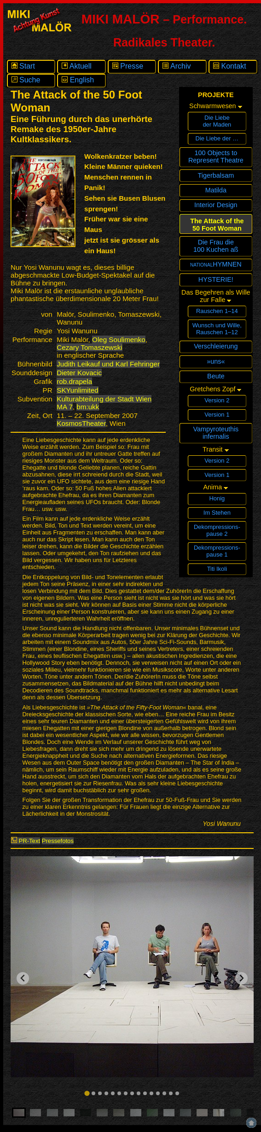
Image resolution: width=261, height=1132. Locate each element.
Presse (127, 66)
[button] (19, 1113)
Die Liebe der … (217, 138)
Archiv (176, 66)
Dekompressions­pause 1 (217, 551)
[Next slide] (241, 978)
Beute (216, 376)
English (78, 80)
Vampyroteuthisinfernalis (215, 432)
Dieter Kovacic (79, 373)
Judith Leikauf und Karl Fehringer (108, 364)
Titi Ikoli (217, 568)
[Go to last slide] (23, 978)
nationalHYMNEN (216, 264)
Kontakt (229, 66)
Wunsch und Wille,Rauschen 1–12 (217, 329)
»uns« (216, 361)
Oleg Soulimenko (118, 339)
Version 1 (216, 414)
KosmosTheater (81, 423)
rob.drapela (74, 381)
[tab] (86, 1093)
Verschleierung (216, 346)
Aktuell (77, 66)
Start (23, 66)
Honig (217, 498)
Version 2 (216, 400)
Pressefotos (58, 840)
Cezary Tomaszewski (89, 347)
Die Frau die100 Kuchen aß (215, 245)
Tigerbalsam (216, 175)
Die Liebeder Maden (217, 121)
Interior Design (216, 205)
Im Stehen (217, 512)
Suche (26, 80)
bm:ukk (87, 407)
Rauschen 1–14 (217, 311)
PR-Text (25, 840)
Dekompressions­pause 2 (217, 530)
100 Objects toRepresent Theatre (216, 156)
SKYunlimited (77, 390)
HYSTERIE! (215, 279)
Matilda (215, 190)
